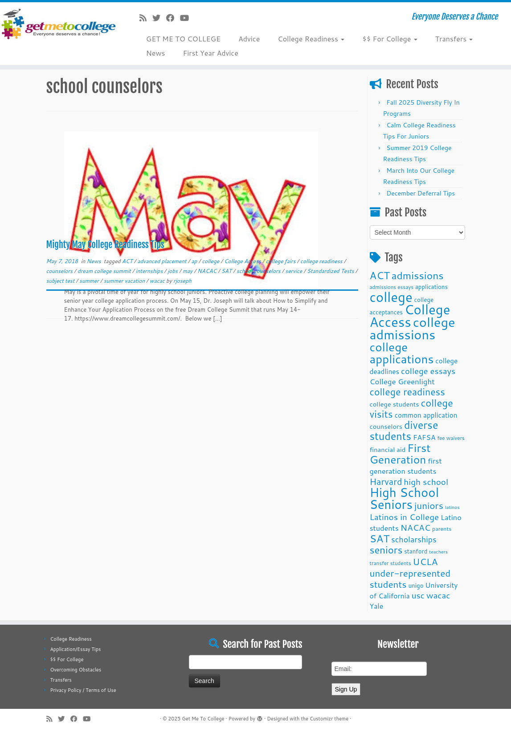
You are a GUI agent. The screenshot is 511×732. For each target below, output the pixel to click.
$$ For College (389, 38)
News (155, 53)
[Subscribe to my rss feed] (145, 18)
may (188, 271)
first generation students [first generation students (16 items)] (406, 465)
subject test (61, 281)
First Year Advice (210, 53)
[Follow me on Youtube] (187, 18)
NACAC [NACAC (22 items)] (416, 527)
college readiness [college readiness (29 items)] (407, 392)
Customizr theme (329, 718)
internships (150, 271)
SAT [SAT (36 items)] (380, 538)
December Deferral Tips (420, 193)
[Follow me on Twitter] (159, 18)
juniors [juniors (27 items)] (428, 505)
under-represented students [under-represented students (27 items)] (410, 578)
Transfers (454, 38)
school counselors (259, 271)
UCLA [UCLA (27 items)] (425, 561)
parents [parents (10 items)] (441, 529)
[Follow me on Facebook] (173, 18)
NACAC (207, 271)
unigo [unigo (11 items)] (415, 585)
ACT (128, 261)
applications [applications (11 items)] (431, 286)
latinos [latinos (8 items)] (452, 507)
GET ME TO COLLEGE (183, 38)
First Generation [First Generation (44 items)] (400, 453)
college (211, 261)
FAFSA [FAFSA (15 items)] (424, 437)
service (294, 271)
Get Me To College (203, 718)
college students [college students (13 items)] (394, 404)
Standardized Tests (331, 271)
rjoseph (182, 281)
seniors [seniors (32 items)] (386, 550)
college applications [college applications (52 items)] (402, 352)
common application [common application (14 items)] (426, 415)
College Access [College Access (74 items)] (410, 315)
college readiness (322, 261)
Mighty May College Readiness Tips (105, 244)
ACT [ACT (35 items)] (380, 275)
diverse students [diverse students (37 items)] (404, 430)
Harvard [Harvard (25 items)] (386, 481)
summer (89, 281)
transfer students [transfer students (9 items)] (390, 563)
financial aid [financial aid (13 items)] (388, 449)
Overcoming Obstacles (75, 669)
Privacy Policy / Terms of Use (83, 690)
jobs (173, 271)
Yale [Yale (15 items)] (377, 606)
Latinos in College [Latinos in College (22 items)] (404, 517)
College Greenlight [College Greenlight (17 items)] (402, 381)
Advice (249, 38)
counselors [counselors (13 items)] (386, 426)
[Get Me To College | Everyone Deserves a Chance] (59, 24)
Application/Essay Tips (75, 649)
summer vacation (125, 281)
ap (194, 261)
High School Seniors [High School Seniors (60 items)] (404, 498)
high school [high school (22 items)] (426, 482)
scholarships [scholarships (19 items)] (414, 539)
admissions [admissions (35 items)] (418, 275)
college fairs (281, 261)
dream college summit (105, 271)
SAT (227, 271)
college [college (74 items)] (391, 297)
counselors (60, 271)
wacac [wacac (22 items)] (438, 595)
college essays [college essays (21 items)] (428, 371)
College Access (243, 261)
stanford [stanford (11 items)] (415, 551)
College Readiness (311, 38)
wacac (158, 281)
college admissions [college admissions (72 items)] (412, 328)
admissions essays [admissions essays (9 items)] (392, 287)
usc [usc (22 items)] (418, 595)
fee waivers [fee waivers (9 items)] (450, 438)
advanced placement (162, 261)
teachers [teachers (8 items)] (438, 551)
